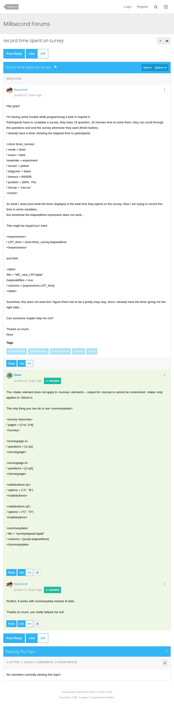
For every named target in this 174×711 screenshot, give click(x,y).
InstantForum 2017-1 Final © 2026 (93, 692)
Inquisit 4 (12, 6)
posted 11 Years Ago (28, 95)
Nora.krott (20, 89)
